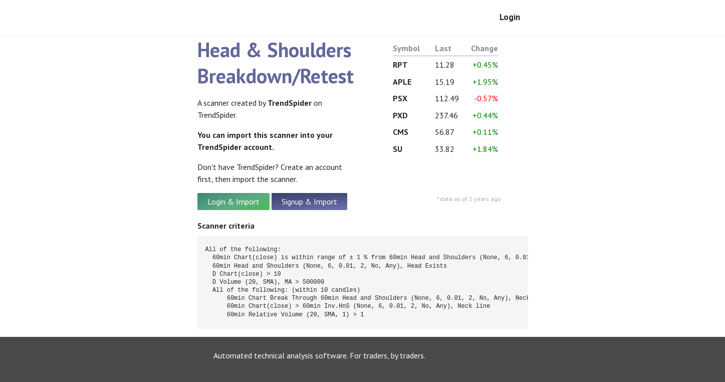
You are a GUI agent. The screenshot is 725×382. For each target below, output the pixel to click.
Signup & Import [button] (309, 202)
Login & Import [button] (233, 202)
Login (510, 17)
